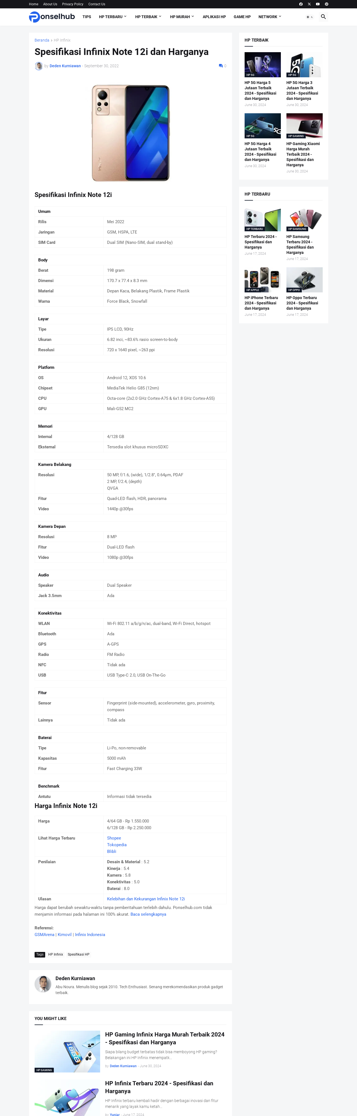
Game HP (242, 17)
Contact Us (96, 4)
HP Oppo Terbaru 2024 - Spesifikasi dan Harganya (302, 303)
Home (33, 4)
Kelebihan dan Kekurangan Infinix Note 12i (146, 898)
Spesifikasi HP (79, 954)
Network (268, 17)
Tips (87, 17)
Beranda (42, 40)
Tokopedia (117, 844)
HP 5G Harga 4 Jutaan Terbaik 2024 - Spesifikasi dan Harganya (260, 151)
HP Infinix (62, 40)
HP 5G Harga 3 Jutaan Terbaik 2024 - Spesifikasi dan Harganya (302, 90)
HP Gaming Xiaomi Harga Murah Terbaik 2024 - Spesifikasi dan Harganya (303, 154)
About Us (50, 4)
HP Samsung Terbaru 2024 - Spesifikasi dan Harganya (300, 244)
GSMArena (44, 934)
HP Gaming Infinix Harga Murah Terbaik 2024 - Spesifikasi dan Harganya (165, 1038)
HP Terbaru (110, 17)
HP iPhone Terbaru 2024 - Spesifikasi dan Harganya (261, 303)
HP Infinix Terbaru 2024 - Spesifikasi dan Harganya (159, 1087)
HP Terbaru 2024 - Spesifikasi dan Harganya (261, 241)
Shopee (114, 838)
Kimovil (65, 934)
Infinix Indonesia (90, 934)
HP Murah (180, 17)
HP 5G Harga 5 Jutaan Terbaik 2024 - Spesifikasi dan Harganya (260, 90)
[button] (310, 17)
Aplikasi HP (214, 17)
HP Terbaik (146, 17)
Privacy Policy (72, 4)
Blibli (111, 851)
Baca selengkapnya (148, 914)
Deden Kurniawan (75, 978)
